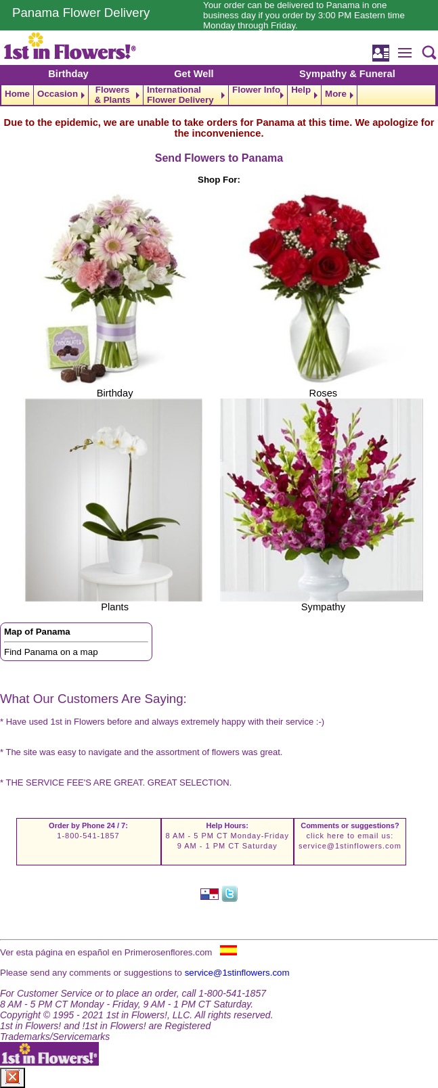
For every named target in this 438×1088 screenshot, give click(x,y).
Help (301, 90)
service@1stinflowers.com (350, 846)
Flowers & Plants (112, 95)
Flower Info (256, 90)
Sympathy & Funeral (347, 73)
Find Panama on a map (51, 652)
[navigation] (219, 95)
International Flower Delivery (180, 95)
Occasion (57, 94)
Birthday (68, 73)
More (336, 94)
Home (17, 94)
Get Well (193, 73)
